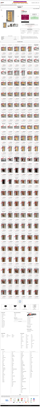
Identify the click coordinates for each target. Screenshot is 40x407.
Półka (21, 342)
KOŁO (12, 380)
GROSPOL (12, 365)
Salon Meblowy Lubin (3, 403)
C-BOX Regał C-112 (4, 233)
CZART (3, 372)
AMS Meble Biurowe (4, 357)
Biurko (31, 334)
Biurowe (2, 334)
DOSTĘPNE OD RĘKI (22, 3)
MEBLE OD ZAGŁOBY (22, 364)
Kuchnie (12, 334)
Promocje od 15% (3, 322)
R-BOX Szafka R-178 (30, 123)
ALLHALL (3, 356)
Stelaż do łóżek (32, 343)
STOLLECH (31, 365)
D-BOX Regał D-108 (36, 200)
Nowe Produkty (3, 320)
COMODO (3, 371)
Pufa (31, 342)
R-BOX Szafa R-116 (4, 145)
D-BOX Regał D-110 (23, 200)
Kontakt (16, 0)
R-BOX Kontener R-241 (3, 80)
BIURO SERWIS (37, 8)
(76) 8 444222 (28, 318)
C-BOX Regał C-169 (23, 211)
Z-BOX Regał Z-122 (10, 156)
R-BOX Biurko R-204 (17, 112)
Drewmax (3, 378)
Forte (12, 357)
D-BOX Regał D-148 (23, 189)
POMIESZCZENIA (15, 3)
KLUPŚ (12, 378)
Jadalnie (7, 334)
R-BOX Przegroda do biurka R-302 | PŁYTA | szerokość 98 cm (36, 57)
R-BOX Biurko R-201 (36, 112)
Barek (26, 334)
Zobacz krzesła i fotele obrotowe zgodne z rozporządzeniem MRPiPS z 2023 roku (20, 2)
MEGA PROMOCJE (26, 3)
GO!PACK (12, 364)
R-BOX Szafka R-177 (36, 123)
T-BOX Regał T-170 (30, 267)
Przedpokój (27, 342)
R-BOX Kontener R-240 (10, 80)
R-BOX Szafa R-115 (10, 145)
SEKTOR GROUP (31, 357)
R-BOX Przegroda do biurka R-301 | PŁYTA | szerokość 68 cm (3, 69)
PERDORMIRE (22, 386)
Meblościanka (22, 341)
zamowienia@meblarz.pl (3, 0)
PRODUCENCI (18, 3)
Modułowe (27, 341)
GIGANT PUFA (13, 363)
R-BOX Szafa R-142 (23, 134)
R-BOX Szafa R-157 (17, 134)
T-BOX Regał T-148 (23, 278)
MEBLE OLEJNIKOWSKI (23, 365)
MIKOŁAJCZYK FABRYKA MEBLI (23, 371)
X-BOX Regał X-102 (36, 156)
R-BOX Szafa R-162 (4, 134)
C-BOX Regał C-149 (4, 222)
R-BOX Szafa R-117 (36, 134)
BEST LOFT (3, 363)
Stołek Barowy (27, 344)
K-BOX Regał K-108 (10, 267)
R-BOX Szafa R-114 (17, 145)
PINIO (21, 387)
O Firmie (2, 319)
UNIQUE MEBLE (31, 371)
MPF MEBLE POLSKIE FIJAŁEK (23, 378)
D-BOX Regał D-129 (4, 200)
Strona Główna (12, 0)
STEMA (31, 363)
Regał (21, 343)
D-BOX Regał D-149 (17, 189)
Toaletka (32, 345)
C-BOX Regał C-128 (36, 222)
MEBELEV (22, 357)
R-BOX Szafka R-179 (23, 123)
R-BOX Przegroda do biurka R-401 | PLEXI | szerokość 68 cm (17, 57)
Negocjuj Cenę (25, 20)
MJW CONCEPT (22, 372)
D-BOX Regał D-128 (10, 200)
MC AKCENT (22, 356)
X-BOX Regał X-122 (23, 156)
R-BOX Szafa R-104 (23, 145)
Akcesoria (22, 334)
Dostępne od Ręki (3, 321)
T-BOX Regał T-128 (36, 278)
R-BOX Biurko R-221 (23, 80)
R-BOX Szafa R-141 (30, 134)
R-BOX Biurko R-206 (4, 112)
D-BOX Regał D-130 (36, 189)
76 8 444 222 (6, 0)
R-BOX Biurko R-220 (30, 80)
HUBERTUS (13, 372)
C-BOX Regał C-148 (10, 222)
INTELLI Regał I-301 (4, 156)
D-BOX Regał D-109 (30, 200)
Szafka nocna (22, 345)
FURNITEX (12, 358)
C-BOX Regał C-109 (17, 233)
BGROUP (3, 364)
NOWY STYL (22, 380)
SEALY (30, 356)
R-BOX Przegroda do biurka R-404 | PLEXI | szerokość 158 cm (36, 45)
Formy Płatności (3, 318)
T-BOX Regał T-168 (4, 278)
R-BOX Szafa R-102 (30, 145)
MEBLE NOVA (22, 363)
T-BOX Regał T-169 (36, 267)
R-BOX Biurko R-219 (36, 80)
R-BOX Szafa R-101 (36, 145)
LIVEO (12, 386)
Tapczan (26, 345)
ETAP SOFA (3, 380)
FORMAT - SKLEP (13, 356)
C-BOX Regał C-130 (23, 222)
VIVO (30, 372)
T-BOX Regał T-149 (17, 278)
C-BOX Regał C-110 (10, 233)
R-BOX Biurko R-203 (23, 112)
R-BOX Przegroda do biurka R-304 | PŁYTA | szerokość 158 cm (23, 57)
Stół (21, 344)
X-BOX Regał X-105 (30, 156)
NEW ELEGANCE (22, 379)
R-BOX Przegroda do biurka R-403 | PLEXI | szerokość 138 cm (3, 57)
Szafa (31, 344)
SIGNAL (31, 358)
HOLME (12, 371)
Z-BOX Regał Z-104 (17, 156)
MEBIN (21, 358)
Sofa (26, 343)
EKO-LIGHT (3, 379)
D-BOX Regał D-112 (17, 200)
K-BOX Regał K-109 (4, 267)
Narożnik (32, 341)
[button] (2, 16)
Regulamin (14, 0)
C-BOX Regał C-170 (17, 211)
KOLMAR (12, 379)
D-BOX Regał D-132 (30, 189)
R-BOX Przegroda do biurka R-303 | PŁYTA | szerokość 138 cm (30, 57)
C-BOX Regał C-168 (30, 211)
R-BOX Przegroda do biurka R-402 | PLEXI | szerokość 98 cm (10, 57)
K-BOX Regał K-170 (36, 233)
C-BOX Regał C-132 (17, 222)
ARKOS (3, 358)
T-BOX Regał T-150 (10, 278)
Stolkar (30, 364)
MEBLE (12, 3)
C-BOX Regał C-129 (30, 222)
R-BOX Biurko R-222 (17, 80)
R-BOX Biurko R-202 (30, 112)
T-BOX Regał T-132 (30, 278)
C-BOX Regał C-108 (23, 233)
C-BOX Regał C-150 (36, 211)
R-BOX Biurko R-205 (10, 112)
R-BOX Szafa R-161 (10, 134)
